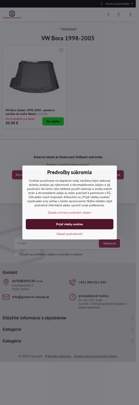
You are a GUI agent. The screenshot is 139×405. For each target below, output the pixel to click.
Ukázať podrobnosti (69, 234)
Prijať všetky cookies (69, 224)
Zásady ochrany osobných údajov (69, 212)
